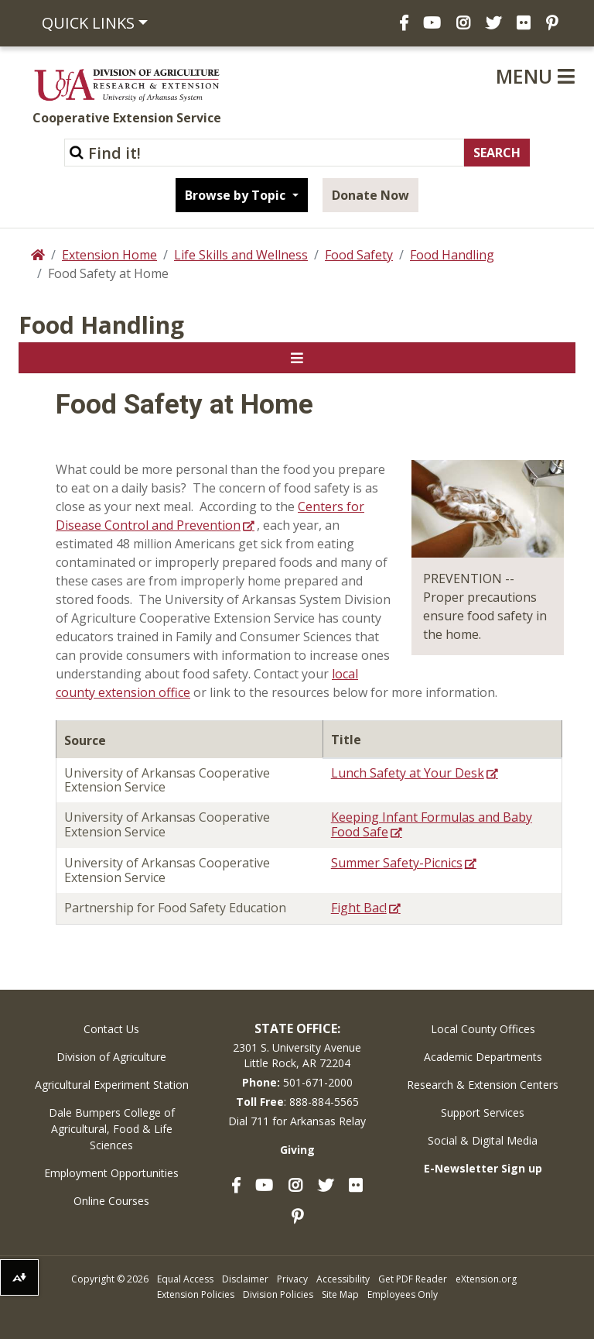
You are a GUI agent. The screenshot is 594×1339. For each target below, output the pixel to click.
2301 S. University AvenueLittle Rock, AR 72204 (297, 1055)
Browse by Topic (236, 195)
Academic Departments (483, 1056)
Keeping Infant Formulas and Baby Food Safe (431, 824)
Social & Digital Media (483, 1140)
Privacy (292, 1279)
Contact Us (111, 1028)
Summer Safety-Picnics (397, 862)
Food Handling (452, 254)
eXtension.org (486, 1279)
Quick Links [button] (88, 22)
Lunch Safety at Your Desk (407, 772)
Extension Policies (195, 1294)
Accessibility (343, 1279)
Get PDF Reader (412, 1279)
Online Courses (111, 1200)
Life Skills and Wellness (241, 254)
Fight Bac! (359, 907)
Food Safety (359, 254)
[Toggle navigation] (297, 357)
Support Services (482, 1112)
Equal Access (185, 1279)
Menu (535, 76)
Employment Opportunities (111, 1173)
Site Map (340, 1294)
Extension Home (109, 254)
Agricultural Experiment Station (112, 1084)
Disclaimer (245, 1279)
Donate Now (370, 195)
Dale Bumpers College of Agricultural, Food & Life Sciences (112, 1128)
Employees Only (402, 1294)
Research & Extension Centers (482, 1084)
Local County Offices (483, 1028)
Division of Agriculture (111, 1056)
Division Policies (278, 1294)
